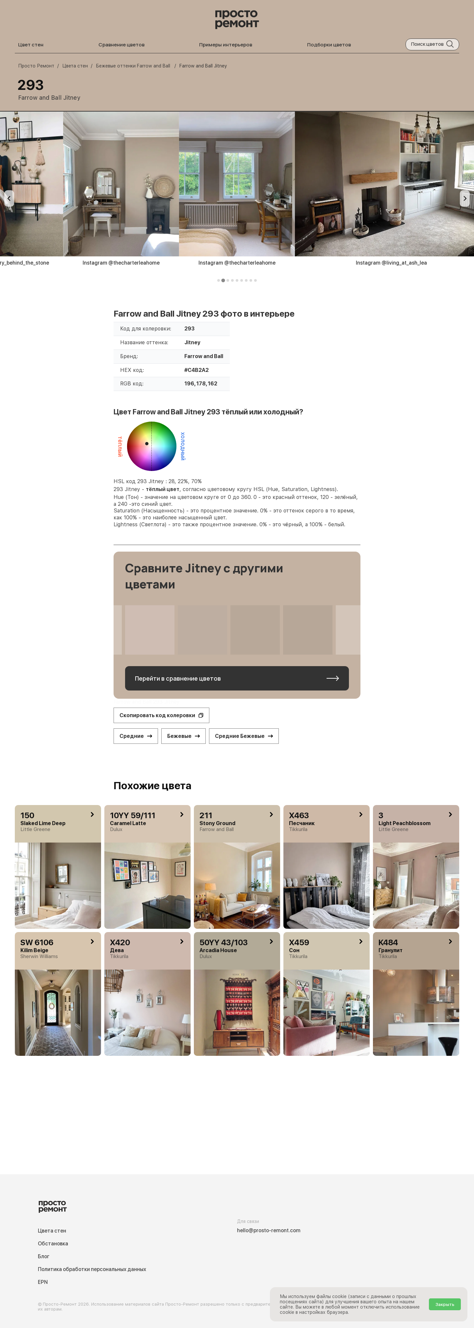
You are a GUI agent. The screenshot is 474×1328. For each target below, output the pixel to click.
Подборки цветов (329, 44)
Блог (43, 1256)
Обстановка (53, 1243)
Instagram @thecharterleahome (121, 263)
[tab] (218, 280)
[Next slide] (465, 198)
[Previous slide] (9, 198)
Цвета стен (52, 1231)
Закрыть (444, 1304)
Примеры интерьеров (225, 44)
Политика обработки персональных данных (92, 1269)
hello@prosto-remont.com (269, 1230)
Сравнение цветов (121, 44)
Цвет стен (30, 44)
